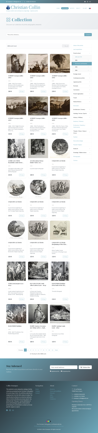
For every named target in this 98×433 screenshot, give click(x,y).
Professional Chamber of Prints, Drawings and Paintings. (49, 426)
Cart (85, 8)
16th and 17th (78, 57)
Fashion (75, 137)
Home (58, 8)
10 (49, 350)
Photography (76, 156)
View (22, 91)
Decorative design (78, 141)
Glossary (52, 393)
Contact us (53, 399)
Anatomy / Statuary (78, 121)
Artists (72, 8)
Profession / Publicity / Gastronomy (79, 126)
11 (52, 350)
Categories (65, 8)
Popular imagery (77, 144)
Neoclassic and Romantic (81, 63)
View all (65, 46)
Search (88, 35)
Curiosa (75, 160)
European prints (65, 371)
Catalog (37, 391)
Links (51, 395)
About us (52, 389)
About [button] (78, 8)
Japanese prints (54, 371)
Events (51, 397)
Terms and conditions (55, 391)
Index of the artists (78, 45)
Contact (37, 393)
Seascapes (76, 105)
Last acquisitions (77, 49)
